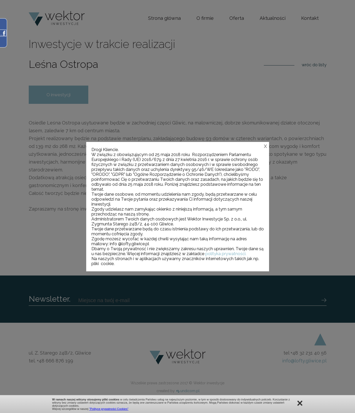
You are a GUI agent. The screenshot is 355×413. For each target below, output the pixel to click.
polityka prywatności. (225, 253)
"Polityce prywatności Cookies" (108, 408)
